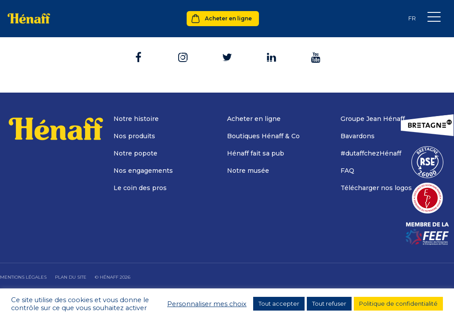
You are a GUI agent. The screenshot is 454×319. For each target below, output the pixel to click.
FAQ (347, 171)
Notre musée (248, 171)
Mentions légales (23, 277)
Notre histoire (136, 119)
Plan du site (70, 277)
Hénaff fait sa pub (255, 153)
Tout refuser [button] (329, 303)
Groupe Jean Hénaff (372, 119)
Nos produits (134, 136)
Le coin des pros (140, 188)
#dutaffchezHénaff (370, 153)
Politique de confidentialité (398, 303)
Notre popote (135, 153)
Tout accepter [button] (278, 303)
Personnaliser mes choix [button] (207, 304)
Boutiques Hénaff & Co (263, 136)
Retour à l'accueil (227, 51)
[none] (412, 18)
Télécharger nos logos (376, 188)
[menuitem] (412, 18)
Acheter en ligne (228, 18)
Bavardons (357, 136)
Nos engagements (143, 171)
